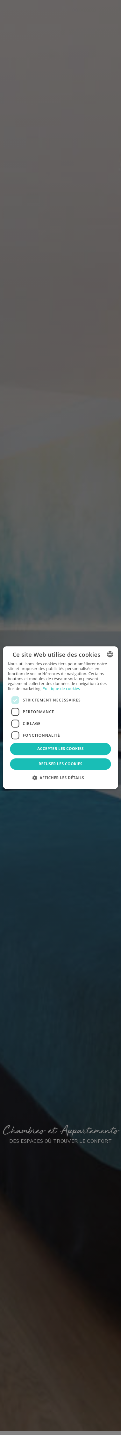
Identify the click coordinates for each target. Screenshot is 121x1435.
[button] (60, 777)
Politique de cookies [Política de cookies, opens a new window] (61, 688)
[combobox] (110, 654)
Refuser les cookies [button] (60, 764)
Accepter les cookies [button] (60, 749)
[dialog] (60, 717)
